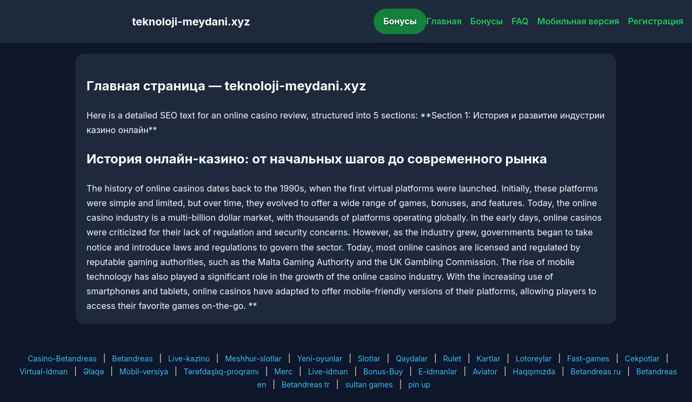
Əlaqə (93, 371)
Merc (283, 371)
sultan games (368, 384)
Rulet (452, 358)
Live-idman (328, 371)
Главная (444, 21)
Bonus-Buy (383, 371)
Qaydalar (412, 358)
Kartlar (489, 358)
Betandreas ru (596, 371)
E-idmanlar (437, 371)
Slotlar (369, 358)
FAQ (519, 21)
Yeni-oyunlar (319, 358)
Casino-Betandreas (62, 358)
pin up (419, 384)
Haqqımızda (534, 371)
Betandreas (132, 358)
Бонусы (400, 21)
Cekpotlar (642, 358)
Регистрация (655, 21)
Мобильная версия (578, 21)
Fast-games (588, 358)
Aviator (485, 371)
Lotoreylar (534, 358)
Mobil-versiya (143, 371)
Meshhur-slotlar (253, 358)
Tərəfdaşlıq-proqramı (221, 371)
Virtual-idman (43, 371)
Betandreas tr (306, 384)
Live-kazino (189, 358)
